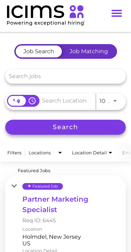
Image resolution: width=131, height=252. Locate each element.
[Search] (65, 127)
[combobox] (62, 76)
